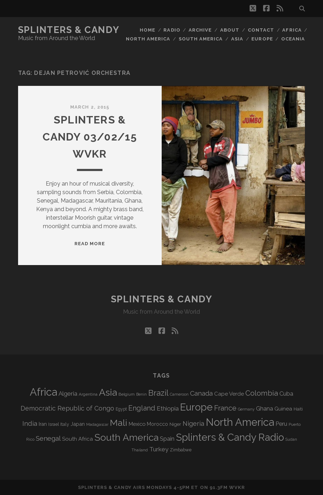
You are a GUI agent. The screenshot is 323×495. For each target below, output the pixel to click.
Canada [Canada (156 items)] (201, 393)
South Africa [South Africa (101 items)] (77, 439)
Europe (262, 39)
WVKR (237, 487)
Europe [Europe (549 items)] (196, 407)
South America (201, 39)
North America (148, 39)
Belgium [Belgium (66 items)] (126, 394)
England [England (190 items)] (141, 408)
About (229, 30)
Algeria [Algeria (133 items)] (68, 393)
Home (147, 30)
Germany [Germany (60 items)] (246, 409)
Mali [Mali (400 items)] (118, 422)
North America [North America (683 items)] (240, 422)
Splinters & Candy (68, 29)
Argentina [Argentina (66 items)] (88, 394)
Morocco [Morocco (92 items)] (157, 424)
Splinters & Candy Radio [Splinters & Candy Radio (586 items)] (230, 437)
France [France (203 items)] (225, 408)
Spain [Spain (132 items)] (167, 438)
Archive (200, 30)
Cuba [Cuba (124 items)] (286, 393)
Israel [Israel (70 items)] (53, 424)
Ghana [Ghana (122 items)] (264, 408)
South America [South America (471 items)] (126, 437)
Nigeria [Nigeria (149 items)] (193, 423)
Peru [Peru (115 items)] (281, 423)
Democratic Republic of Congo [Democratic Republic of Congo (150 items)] (67, 408)
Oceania (293, 39)
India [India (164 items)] (29, 423)
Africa (291, 30)
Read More (89, 243)
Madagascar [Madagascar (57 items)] (97, 424)
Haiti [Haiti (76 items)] (298, 409)
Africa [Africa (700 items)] (43, 392)
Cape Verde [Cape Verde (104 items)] (229, 394)
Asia (237, 39)
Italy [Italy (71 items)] (64, 424)
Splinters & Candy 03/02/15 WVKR (90, 137)
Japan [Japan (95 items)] (78, 424)
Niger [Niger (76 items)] (175, 424)
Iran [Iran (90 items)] (43, 424)
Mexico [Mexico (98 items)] (137, 424)
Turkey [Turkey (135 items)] (158, 449)
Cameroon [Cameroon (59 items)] (179, 394)
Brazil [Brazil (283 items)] (158, 392)
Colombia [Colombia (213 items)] (261, 393)
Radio (171, 30)
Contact (261, 30)
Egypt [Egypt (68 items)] (121, 409)
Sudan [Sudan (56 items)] (291, 439)
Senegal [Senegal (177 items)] (48, 438)
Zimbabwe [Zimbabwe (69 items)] (180, 449)
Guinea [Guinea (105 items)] (283, 409)
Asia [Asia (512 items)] (108, 392)
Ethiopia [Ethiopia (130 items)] (168, 408)
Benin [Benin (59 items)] (141, 394)
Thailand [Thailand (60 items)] (140, 449)
